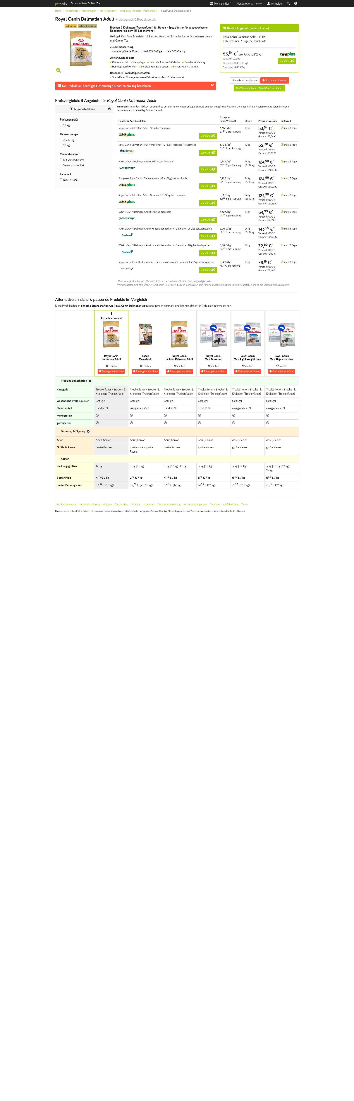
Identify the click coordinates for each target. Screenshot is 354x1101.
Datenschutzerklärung (169, 504)
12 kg (66, 125)
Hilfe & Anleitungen (66, 504)
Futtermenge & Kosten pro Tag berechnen (104, 86)
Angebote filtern (82, 109)
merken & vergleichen (244, 80)
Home (58, 10)
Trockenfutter (89, 10)
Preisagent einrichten (111, 371)
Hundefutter (72, 10)
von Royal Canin (108, 10)
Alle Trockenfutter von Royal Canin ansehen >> (259, 88)
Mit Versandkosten (73, 159)
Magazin (107, 504)
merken (111, 365)
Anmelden (275, 3)
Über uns (135, 504)
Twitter (244, 504)
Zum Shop (287, 61)
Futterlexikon (121, 504)
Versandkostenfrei (73, 165)
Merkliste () (220, 3)
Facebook (215, 504)
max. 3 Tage (70, 179)
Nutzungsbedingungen (195, 504)
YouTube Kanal (230, 504)
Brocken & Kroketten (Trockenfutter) (138, 10)
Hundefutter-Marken (89, 504)
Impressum (149, 504)
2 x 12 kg (68, 140)
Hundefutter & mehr (249, 3)
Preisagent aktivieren (274, 80)
